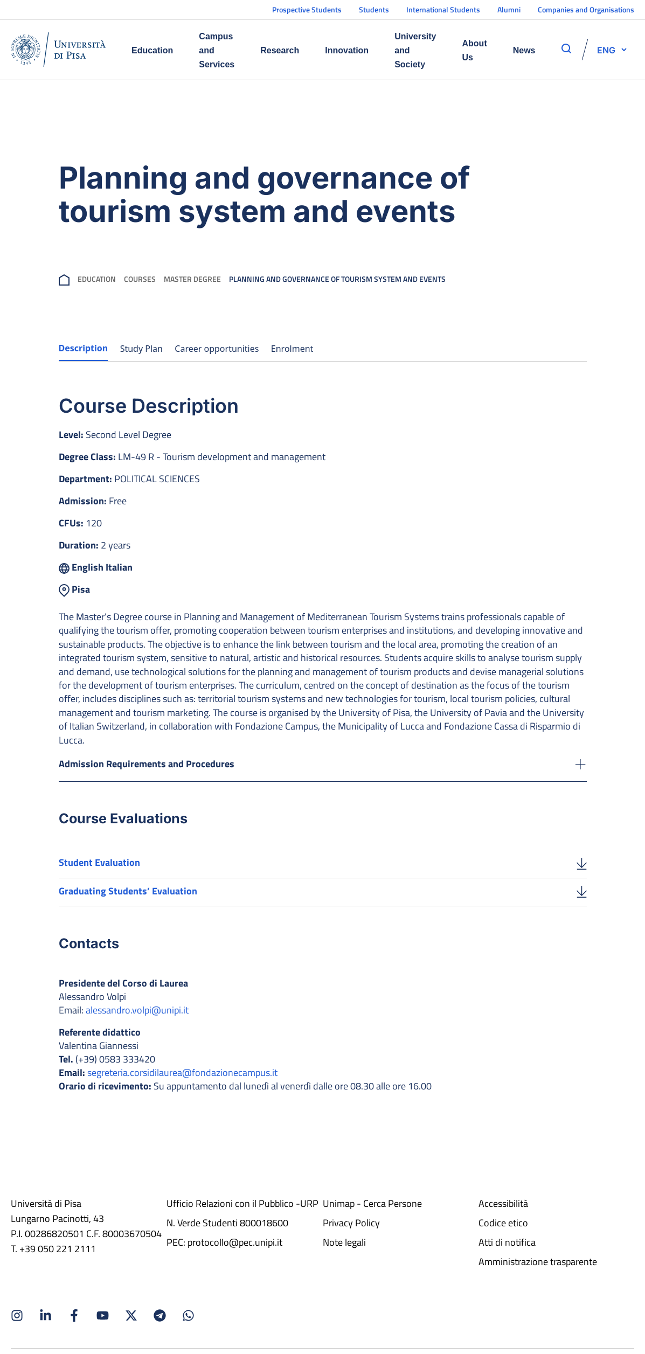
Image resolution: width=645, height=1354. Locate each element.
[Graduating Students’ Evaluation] (582, 894)
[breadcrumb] (64, 278)
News (524, 50)
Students (374, 9)
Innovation (347, 50)
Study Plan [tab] (141, 349)
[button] (606, 49)
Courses (140, 278)
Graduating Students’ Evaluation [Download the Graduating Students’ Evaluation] (128, 894)
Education (152, 50)
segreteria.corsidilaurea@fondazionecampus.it (182, 1076)
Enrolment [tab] (292, 349)
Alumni (509, 9)
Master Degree (192, 278)
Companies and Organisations (586, 9)
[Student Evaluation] (582, 866)
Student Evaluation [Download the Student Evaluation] (99, 865)
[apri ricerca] (566, 48)
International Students (443, 9)
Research (279, 50)
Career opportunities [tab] (217, 349)
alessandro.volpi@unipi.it (137, 1013)
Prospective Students (307, 9)
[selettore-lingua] (606, 49)
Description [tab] (83, 348)
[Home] (58, 49)
